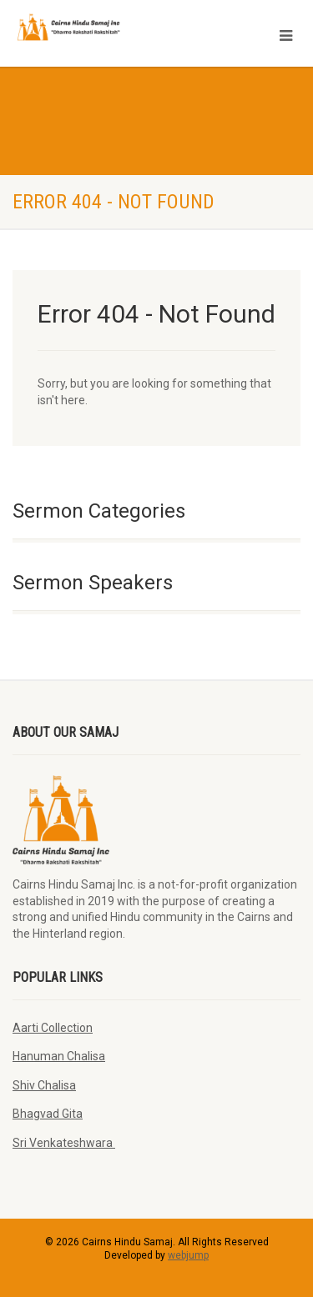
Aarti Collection (53, 1027)
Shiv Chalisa (44, 1085)
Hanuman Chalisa (59, 1056)
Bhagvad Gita (48, 1113)
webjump (188, 1255)
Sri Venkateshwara (64, 1142)
